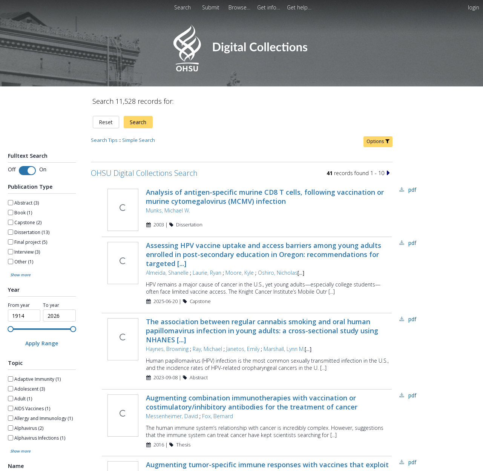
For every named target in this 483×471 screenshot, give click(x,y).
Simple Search (138, 140)
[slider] (11, 329)
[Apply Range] (42, 343)
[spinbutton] (24, 315)
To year (51, 305)
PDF (412, 189)
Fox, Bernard (217, 416)
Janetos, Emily (242, 348)
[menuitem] (240, 7)
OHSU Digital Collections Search (144, 173)
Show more (20, 274)
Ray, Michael (207, 348)
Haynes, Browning (167, 348)
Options (377, 141)
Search (138, 122)
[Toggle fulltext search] (27, 170)
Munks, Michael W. (168, 210)
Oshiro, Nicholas (277, 272)
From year (19, 305)
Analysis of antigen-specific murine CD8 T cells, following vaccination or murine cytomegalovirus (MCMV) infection (265, 197)
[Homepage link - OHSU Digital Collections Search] (241, 69)
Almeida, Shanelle (167, 272)
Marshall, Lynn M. (284, 348)
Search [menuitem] (182, 7)
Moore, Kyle (239, 272)
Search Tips (104, 140)
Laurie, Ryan (207, 272)
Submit (211, 7)
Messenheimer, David (172, 416)
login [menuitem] (473, 7)
